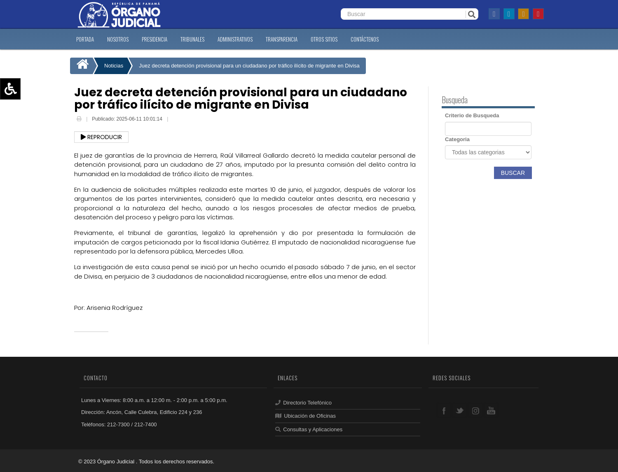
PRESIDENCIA (154, 39)
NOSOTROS (118, 39)
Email (176, 119)
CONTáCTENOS (365, 39)
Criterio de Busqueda (472, 115)
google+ (475, 410)
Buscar (513, 173)
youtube (491, 410)
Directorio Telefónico (303, 403)
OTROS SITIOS (324, 39)
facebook (444, 410)
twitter (459, 410)
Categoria (457, 139)
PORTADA (85, 39)
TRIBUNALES (192, 39)
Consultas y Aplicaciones (308, 429)
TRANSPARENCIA (281, 39)
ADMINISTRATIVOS (235, 39)
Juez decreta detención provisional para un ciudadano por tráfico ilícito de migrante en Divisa (249, 66)
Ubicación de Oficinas (305, 416)
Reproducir (101, 137)
